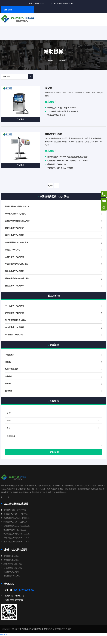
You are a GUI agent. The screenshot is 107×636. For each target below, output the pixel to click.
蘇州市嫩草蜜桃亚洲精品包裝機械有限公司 (30, 629)
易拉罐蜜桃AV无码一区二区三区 (17, 526)
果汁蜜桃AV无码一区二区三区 (16, 514)
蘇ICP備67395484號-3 (63, 629)
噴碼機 (48, 87)
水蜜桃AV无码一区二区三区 (15, 510)
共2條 (50, 186)
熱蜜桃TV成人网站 (11, 572)
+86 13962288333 (36, 3)
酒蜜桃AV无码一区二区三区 (15, 530)
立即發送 (53, 452)
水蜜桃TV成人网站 (11, 556)
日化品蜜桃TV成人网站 (13, 568)
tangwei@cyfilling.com (63, 3)
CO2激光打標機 (53, 134)
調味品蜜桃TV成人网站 (13, 564)
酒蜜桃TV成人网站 (11, 560)
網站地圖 (3, 634)
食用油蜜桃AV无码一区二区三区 (17, 534)
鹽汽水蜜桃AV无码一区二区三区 (17, 541)
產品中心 (51, 60)
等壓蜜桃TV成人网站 (12, 576)
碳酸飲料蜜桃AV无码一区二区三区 (17, 518)
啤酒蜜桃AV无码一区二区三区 (16, 522)
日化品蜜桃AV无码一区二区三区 (17, 538)
